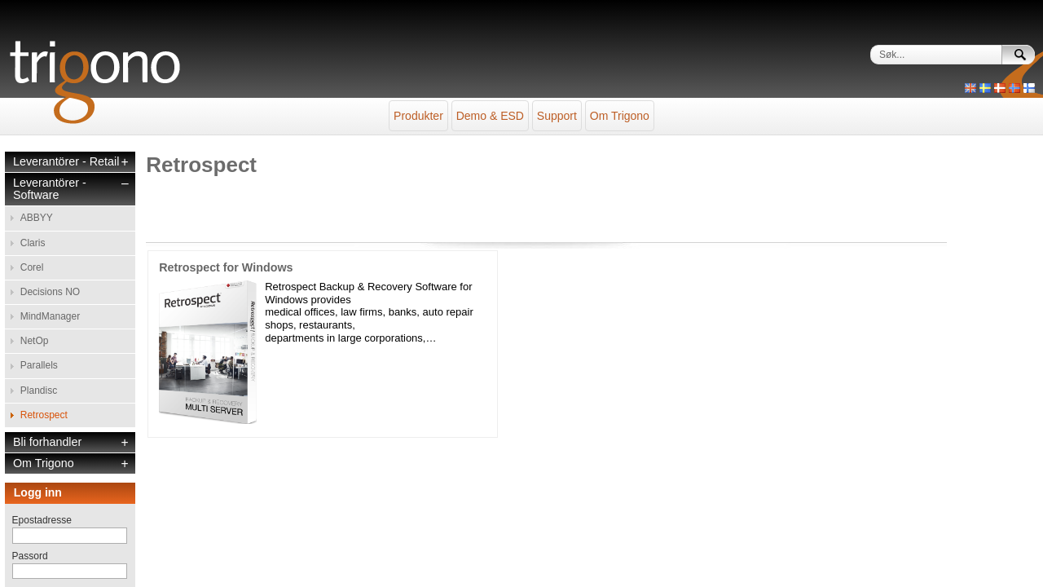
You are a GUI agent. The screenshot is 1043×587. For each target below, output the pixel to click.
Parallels (39, 288)
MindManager (50, 255)
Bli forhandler (47, 344)
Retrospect (44, 321)
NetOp (34, 271)
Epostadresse (42, 422)
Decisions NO (50, 239)
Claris (33, 206)
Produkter (369, 107)
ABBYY (36, 189)
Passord (30, 458)
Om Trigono (668, 107)
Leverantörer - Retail (66, 137)
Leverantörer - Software (49, 164)
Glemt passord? (46, 529)
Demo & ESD (474, 107)
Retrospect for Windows (226, 242)
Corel (32, 222)
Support (573, 107)
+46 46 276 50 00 (249, 564)
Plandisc (38, 305)
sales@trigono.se (185, 564)
